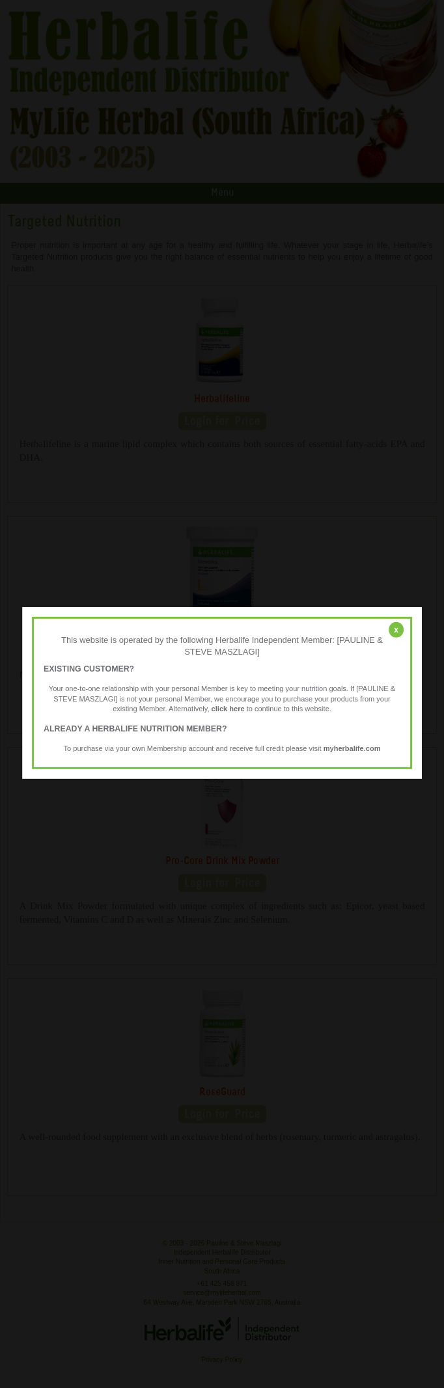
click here (228, 709)
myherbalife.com (352, 748)
